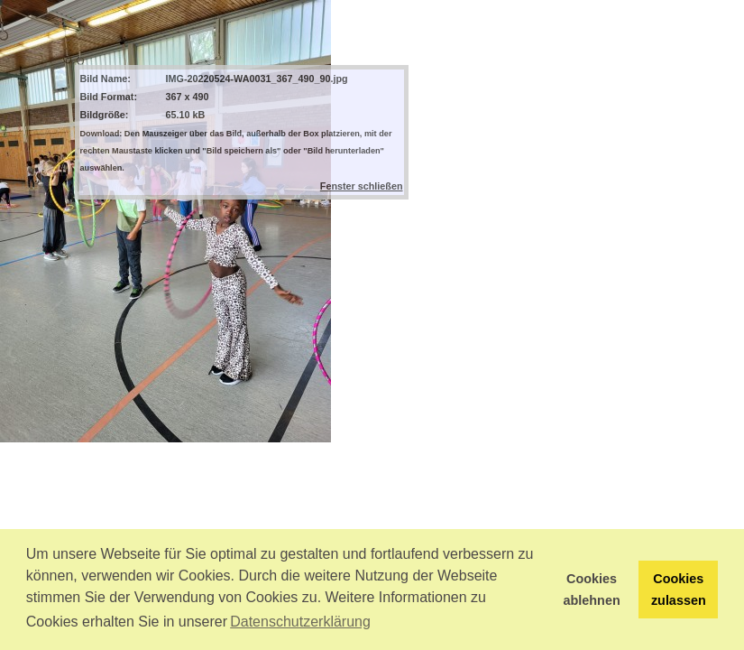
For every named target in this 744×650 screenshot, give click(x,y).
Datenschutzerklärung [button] (300, 621)
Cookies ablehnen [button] (592, 589)
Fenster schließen (361, 186)
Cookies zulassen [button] (678, 589)
